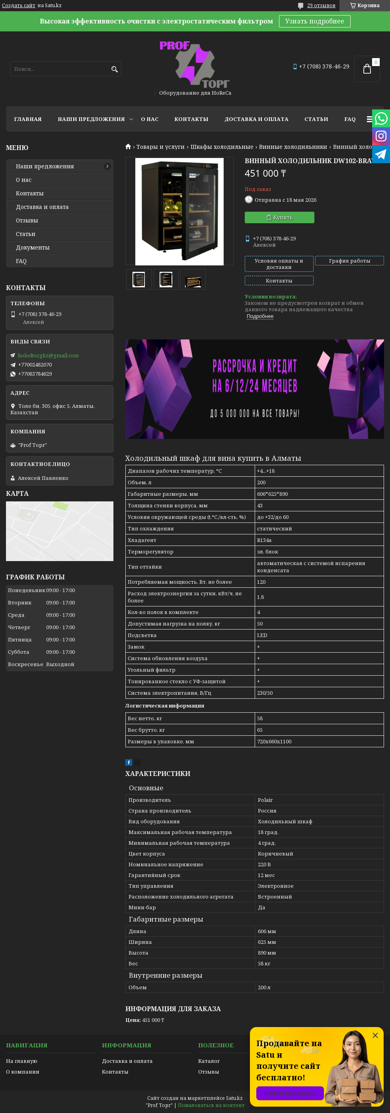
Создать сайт (18, 5)
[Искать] (114, 69)
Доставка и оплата (256, 119)
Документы (33, 247)
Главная (28, 119)
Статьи (316, 119)
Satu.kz (234, 1098)
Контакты (191, 119)
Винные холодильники (293, 147)
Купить (283, 217)
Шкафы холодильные (222, 147)
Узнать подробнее (314, 21)
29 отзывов (321, 5)
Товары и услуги (160, 147)
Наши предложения (91, 119)
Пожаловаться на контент (211, 1105)
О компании (22, 1071)
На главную (21, 1060)
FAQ (350, 119)
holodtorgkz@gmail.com (48, 355)
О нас (149, 119)
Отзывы (27, 220)
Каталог (209, 1060)
